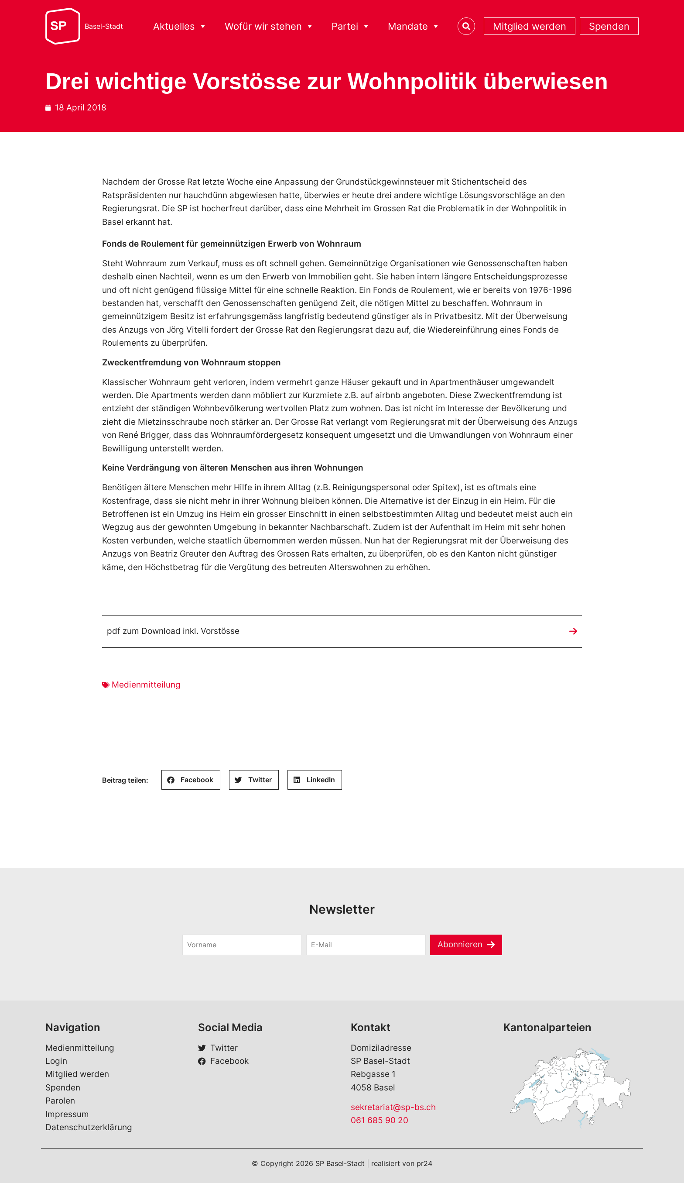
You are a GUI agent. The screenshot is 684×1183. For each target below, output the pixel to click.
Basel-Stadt (104, 26)
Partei (351, 26)
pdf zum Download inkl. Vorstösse (173, 631)
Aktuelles (180, 26)
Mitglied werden (529, 26)
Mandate (414, 26)
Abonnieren (460, 944)
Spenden (609, 26)
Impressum (67, 1114)
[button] (190, 780)
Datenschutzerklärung (88, 1127)
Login (56, 1061)
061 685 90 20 (379, 1120)
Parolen (60, 1101)
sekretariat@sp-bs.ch (393, 1107)
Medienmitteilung (146, 685)
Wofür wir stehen (269, 26)
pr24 (424, 1163)
